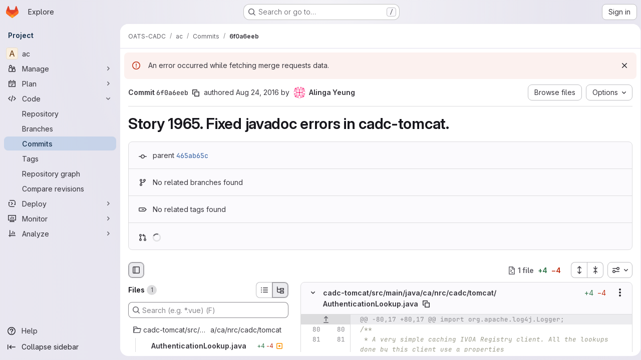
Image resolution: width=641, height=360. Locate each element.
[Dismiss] (621, 66)
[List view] (264, 290)
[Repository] (60, 113)
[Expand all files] (575, 270)
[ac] (60, 53)
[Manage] (60, 69)
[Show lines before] (326, 319)
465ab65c (192, 155)
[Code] (60, 99)
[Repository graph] (60, 173)
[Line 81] (311, 339)
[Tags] (60, 159)
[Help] (60, 331)
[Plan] (60, 83)
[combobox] (616, 270)
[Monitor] (60, 219)
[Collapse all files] (592, 270)
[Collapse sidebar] (60, 347)
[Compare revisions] (60, 189)
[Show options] (616, 293)
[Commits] (60, 143)
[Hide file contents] (313, 293)
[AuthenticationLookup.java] (208, 346)
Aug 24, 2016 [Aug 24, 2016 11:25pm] (257, 92)
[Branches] (60, 129)
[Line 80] (311, 329)
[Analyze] (60, 233)
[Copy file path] (426, 304)
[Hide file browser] (136, 270)
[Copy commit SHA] (196, 93)
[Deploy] (60, 203)
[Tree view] (280, 290)
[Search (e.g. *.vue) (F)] (208, 310)
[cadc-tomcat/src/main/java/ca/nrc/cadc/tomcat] (208, 330)
